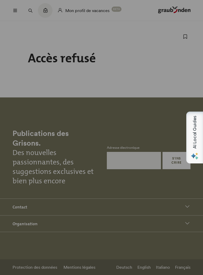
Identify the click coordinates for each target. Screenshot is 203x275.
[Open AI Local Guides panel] (194, 137)
